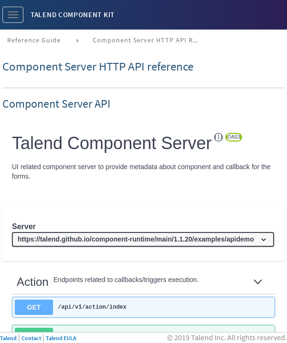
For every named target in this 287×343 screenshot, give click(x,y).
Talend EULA (61, 338)
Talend (8, 338)
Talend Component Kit (73, 14)
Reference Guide (34, 40)
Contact (31, 338)
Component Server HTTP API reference (149, 40)
